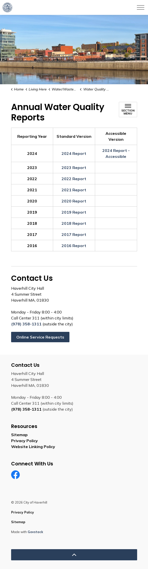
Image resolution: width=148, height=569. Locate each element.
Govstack (35, 532)
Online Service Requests (40, 337)
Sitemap (19, 434)
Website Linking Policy (33, 446)
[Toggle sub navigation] (128, 109)
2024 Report (74, 153)
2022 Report (74, 178)
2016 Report (74, 245)
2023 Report (74, 167)
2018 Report (74, 223)
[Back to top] (74, 554)
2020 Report (74, 201)
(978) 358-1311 (26, 323)
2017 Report (74, 234)
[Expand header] (140, 7)
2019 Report (74, 212)
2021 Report (74, 189)
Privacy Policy (24, 440)
